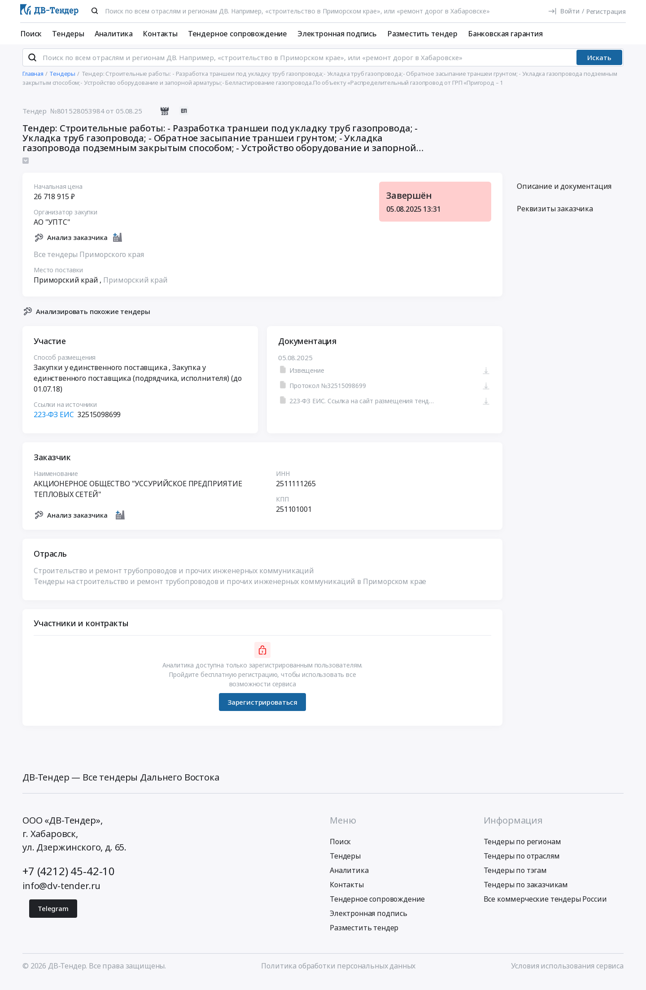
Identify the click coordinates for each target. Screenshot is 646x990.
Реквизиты (555, 216)
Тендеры (68, 34)
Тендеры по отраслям (522, 863)
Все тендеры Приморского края (89, 262)
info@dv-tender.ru (61, 893)
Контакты (160, 34)
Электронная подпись (337, 34)
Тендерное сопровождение (237, 34)
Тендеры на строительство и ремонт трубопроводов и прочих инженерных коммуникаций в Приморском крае (230, 589)
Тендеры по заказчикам (526, 892)
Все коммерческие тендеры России (545, 906)
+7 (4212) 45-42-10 (68, 878)
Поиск (31, 34)
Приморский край (135, 287)
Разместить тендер (422, 34)
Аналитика (114, 34)
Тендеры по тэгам (515, 878)
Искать (599, 65)
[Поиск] (95, 10)
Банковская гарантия (505, 34)
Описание (564, 194)
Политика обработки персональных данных (338, 973)
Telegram (53, 915)
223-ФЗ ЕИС (54, 422)
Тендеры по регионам (522, 849)
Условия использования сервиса (567, 973)
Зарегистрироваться (262, 709)
